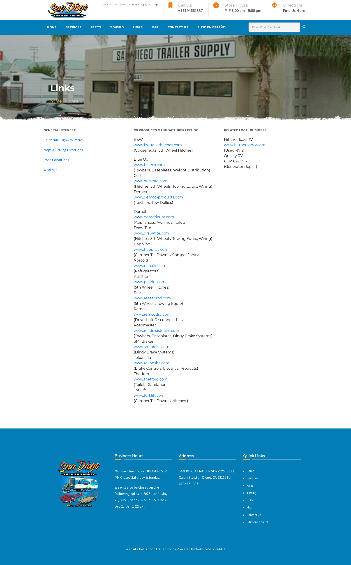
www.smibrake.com (151, 347)
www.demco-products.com (158, 197)
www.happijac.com (151, 249)
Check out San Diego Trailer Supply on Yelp (129, 4)
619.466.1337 (188, 483)
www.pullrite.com (149, 282)
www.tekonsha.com (151, 363)
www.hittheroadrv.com (244, 145)
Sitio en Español (212, 27)
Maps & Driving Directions (63, 150)
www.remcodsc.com (152, 314)
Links (138, 27)
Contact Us (178, 27)
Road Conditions (56, 159)
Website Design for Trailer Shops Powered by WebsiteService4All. (176, 549)
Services (73, 27)
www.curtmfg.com (151, 181)
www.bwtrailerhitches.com (158, 145)
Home (52, 27)
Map (155, 27)
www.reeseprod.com (152, 298)
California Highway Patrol (63, 140)
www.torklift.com (149, 395)
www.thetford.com (151, 379)
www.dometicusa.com (154, 217)
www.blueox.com (149, 165)
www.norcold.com (150, 266)
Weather (50, 169)
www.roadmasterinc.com (156, 330)
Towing (117, 27)
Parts (95, 27)
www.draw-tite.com (151, 233)
